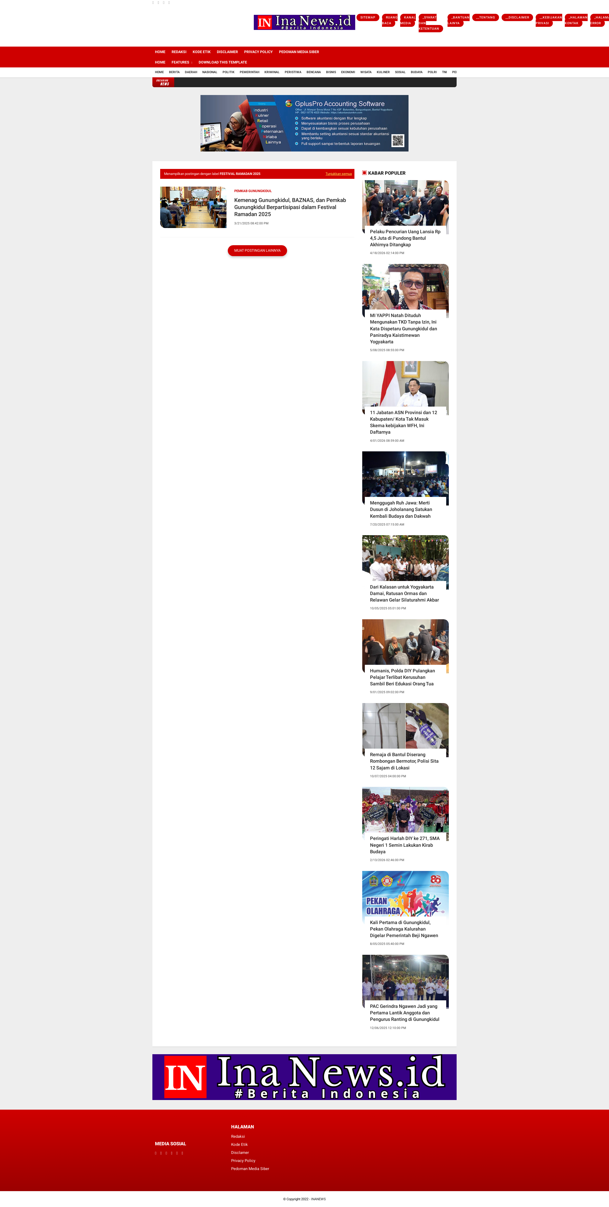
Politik (229, 72)
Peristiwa (293, 72)
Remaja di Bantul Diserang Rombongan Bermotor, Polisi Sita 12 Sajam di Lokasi (404, 761)
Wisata (366, 72)
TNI (444, 72)
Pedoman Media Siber (299, 52)
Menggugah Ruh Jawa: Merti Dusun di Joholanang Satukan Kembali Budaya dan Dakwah (401, 509)
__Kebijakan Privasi (549, 20)
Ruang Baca (390, 20)
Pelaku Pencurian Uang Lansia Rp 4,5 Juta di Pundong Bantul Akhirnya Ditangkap (405, 238)
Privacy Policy (258, 52)
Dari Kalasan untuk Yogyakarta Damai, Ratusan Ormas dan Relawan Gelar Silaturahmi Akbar (404, 593)
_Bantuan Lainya (459, 20)
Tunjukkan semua (339, 174)
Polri (432, 72)
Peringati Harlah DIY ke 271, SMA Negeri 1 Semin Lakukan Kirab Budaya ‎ (405, 845)
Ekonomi (348, 72)
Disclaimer (227, 52)
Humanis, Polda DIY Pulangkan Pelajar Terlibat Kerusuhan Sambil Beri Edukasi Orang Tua (402, 677)
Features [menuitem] (180, 62)
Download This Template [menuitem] (223, 62)
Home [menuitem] (160, 62)
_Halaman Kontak (576, 20)
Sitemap (367, 17)
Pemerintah (249, 72)
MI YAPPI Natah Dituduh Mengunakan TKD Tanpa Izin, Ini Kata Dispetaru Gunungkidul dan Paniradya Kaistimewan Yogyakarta (403, 328)
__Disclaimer (517, 17)
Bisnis (331, 72)
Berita (174, 72)
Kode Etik (202, 52)
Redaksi (179, 52)
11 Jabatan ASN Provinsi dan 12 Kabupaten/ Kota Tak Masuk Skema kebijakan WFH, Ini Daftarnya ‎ (403, 422)
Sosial (400, 72)
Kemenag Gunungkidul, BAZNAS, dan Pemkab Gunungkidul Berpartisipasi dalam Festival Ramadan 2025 (290, 207)
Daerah (191, 72)
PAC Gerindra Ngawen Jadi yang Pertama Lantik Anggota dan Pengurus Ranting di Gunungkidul (404, 1012)
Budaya (417, 72)
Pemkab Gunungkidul (253, 191)
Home (160, 52)
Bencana (314, 72)
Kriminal (272, 72)
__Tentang (485, 17)
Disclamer (240, 1152)
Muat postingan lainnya (257, 250)
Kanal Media (408, 20)
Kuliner (383, 72)
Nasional (209, 72)
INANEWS (318, 1199)
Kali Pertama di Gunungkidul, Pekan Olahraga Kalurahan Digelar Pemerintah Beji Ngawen (404, 929)
